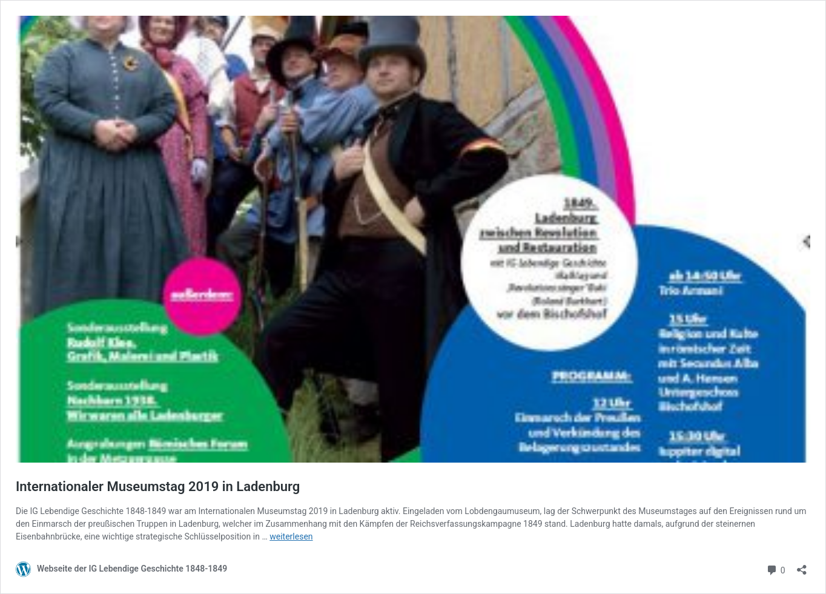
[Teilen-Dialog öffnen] (801, 565)
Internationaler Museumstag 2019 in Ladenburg (158, 486)
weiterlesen (290, 536)
